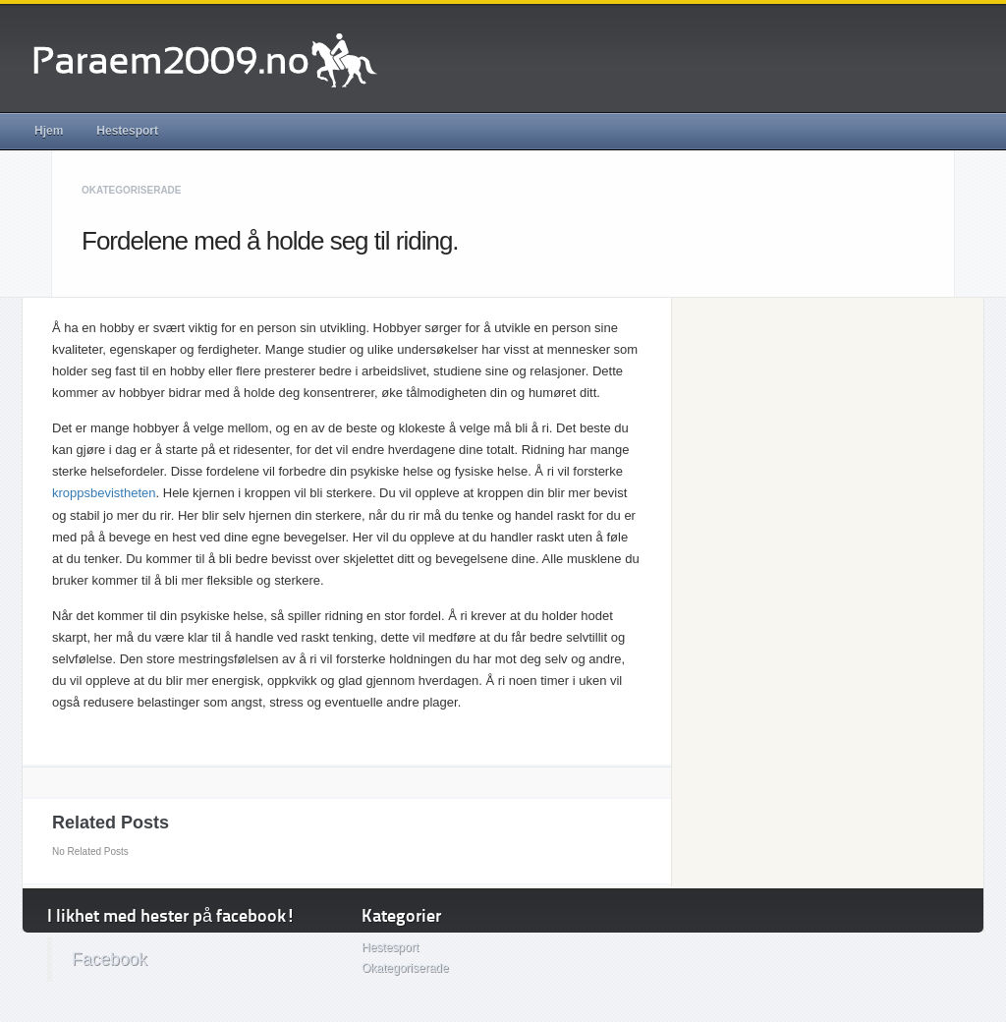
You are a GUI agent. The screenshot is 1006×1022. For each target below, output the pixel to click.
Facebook (109, 959)
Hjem (48, 131)
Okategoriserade (132, 190)
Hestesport (127, 131)
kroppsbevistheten (104, 492)
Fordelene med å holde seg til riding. (270, 241)
